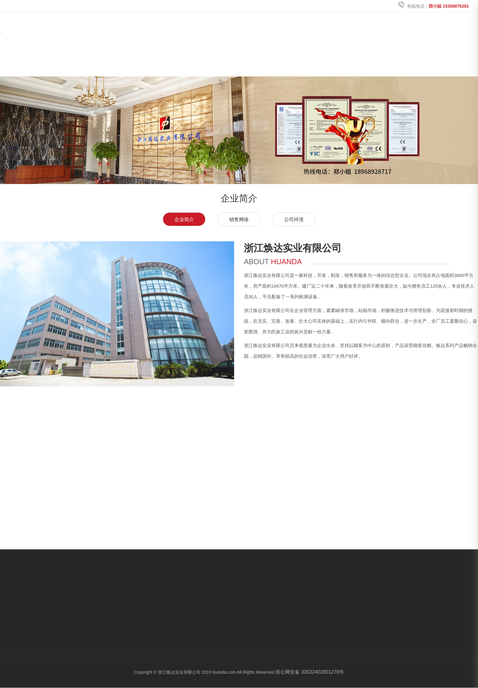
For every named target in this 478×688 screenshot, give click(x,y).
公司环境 (294, 219)
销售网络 (239, 219)
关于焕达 (281, 60)
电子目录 (440, 60)
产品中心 (321, 60)
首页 (242, 60)
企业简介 (184, 219)
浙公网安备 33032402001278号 (309, 672)
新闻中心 (361, 60)
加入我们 (400, 60)
